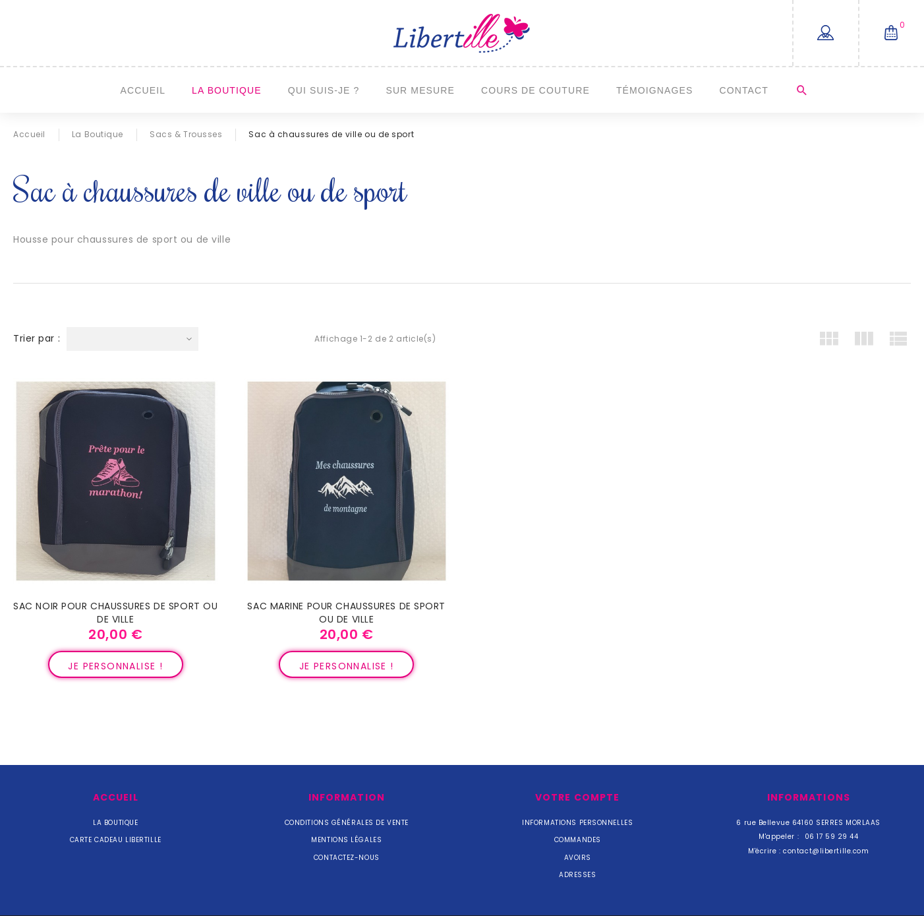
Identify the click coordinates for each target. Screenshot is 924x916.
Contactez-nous (347, 858)
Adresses (577, 875)
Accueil (143, 90)
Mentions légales (346, 840)
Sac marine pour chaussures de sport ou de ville (346, 612)
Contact (743, 90)
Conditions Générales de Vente (347, 823)
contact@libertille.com (826, 851)
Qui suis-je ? (324, 90)
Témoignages (654, 90)
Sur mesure (420, 90)
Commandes (577, 840)
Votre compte (577, 797)
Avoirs (577, 858)
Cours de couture (535, 90)
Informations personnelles (577, 823)
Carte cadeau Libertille (115, 840)
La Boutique (227, 90)
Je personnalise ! (115, 666)
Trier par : (36, 338)
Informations (808, 797)
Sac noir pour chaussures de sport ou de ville (115, 612)
